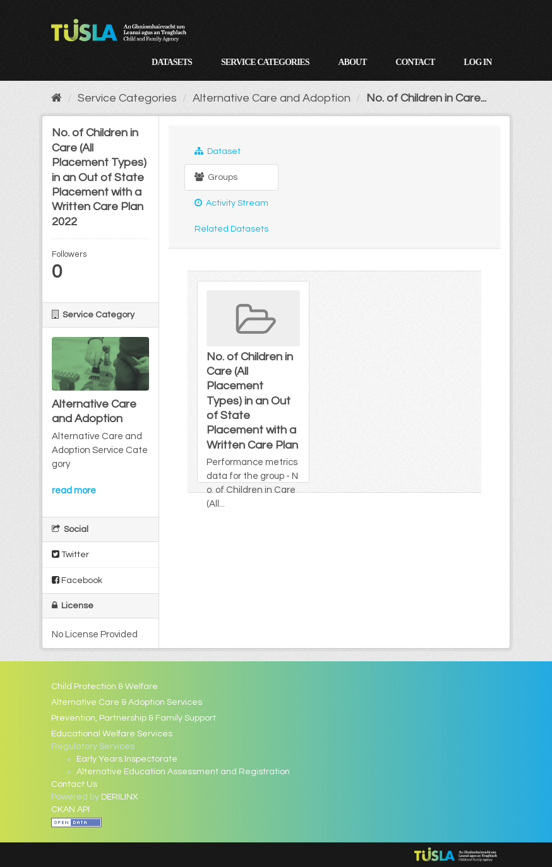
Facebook (77, 580)
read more (74, 490)
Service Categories (265, 62)
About (352, 62)
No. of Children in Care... (426, 98)
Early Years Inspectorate (126, 759)
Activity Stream (231, 203)
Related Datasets (231, 229)
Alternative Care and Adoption (272, 98)
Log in (477, 62)
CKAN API (70, 809)
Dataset (218, 151)
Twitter (70, 554)
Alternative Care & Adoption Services (126, 702)
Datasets (172, 62)
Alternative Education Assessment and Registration (183, 771)
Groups (216, 177)
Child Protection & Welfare (104, 686)
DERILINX (119, 797)
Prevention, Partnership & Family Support (133, 718)
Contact (415, 62)
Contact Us (74, 784)
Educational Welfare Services (111, 733)
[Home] (56, 98)
